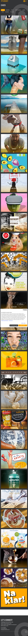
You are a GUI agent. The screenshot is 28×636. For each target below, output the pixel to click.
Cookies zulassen (22, 325)
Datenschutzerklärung (4, 320)
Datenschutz (6, 631)
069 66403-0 (4, 627)
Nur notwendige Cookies (13, 325)
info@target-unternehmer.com (7, 622)
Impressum (11, 320)
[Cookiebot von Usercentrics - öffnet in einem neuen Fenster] (23, 310)
